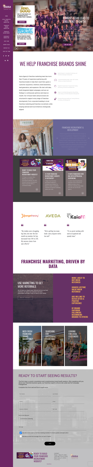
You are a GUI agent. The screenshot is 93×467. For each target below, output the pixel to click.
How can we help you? (24, 415)
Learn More (22, 22)
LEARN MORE (21, 44)
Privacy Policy (57, 459)
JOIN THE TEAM (67, 44)
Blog (37, 161)
